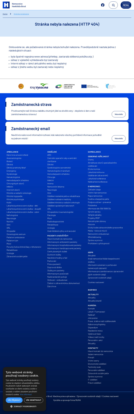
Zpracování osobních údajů (89, 396)
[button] (24, 406)
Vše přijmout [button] (14, 400)
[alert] (24, 389)
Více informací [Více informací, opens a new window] (26, 394)
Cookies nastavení (110, 396)
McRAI (78, 400)
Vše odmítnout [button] (33, 400)
